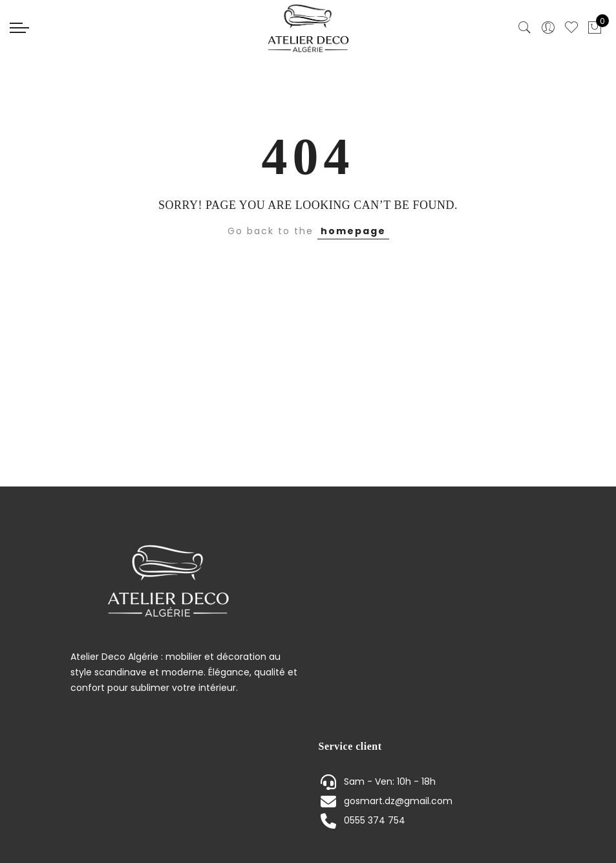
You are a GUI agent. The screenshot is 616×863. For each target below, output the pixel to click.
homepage (353, 230)
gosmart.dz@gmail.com (398, 800)
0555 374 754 (374, 820)
